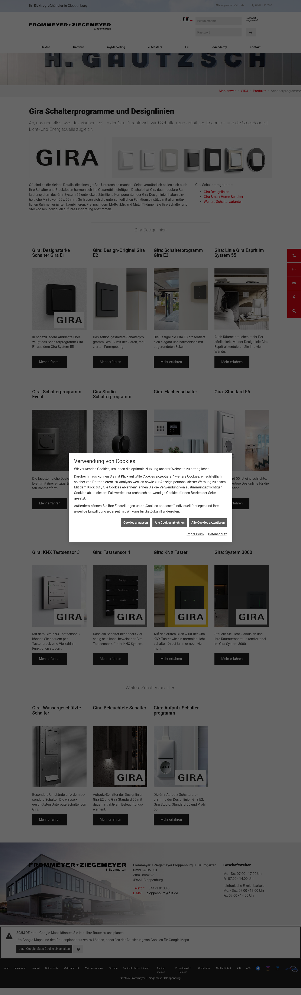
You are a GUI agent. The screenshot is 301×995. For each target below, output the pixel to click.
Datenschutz (217, 534)
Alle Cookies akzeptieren (208, 522)
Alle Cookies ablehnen (170, 522)
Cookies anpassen (135, 522)
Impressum (195, 534)
